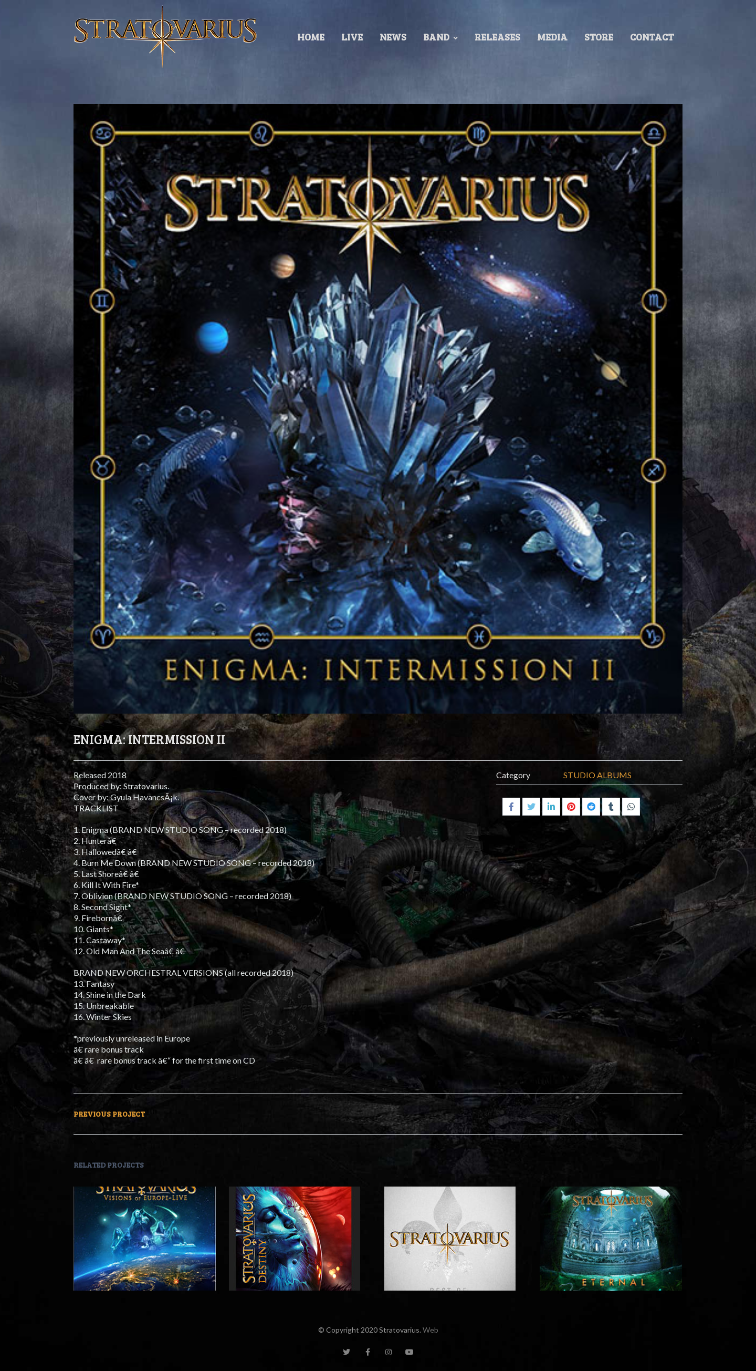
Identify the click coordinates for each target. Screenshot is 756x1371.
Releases (497, 36)
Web (430, 1329)
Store (598, 36)
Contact (652, 36)
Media (552, 36)
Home (310, 36)
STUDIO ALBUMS (597, 775)
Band (440, 36)
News (393, 36)
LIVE (352, 36)
